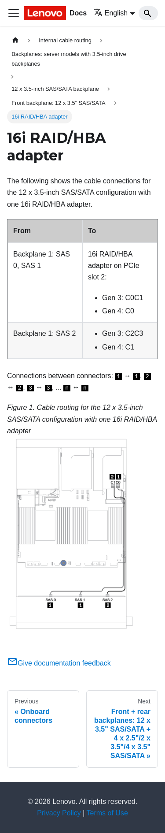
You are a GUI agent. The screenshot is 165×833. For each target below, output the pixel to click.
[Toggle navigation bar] (13, 13)
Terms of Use (107, 813)
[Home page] (15, 40)
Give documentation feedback (59, 663)
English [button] (111, 13)
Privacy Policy (59, 813)
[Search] (148, 13)
